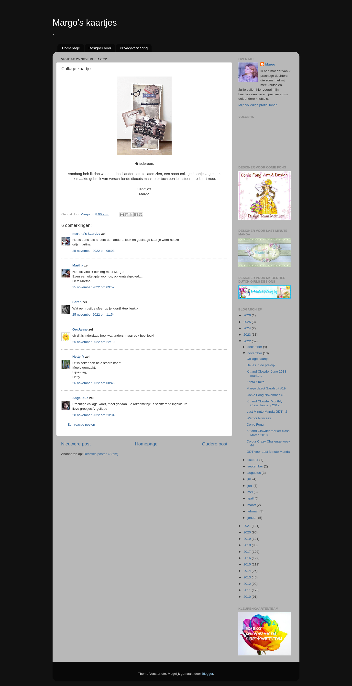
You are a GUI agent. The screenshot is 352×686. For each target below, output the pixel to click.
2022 (247, 341)
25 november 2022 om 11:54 (93, 314)
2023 (247, 334)
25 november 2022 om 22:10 (93, 342)
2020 (247, 532)
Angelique (80, 398)
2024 (247, 328)
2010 (247, 596)
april (250, 498)
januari (252, 518)
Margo (270, 64)
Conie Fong (255, 424)
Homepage (71, 48)
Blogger (207, 673)
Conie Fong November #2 (266, 395)
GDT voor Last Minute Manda (268, 452)
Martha (77, 265)
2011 (247, 590)
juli (249, 479)
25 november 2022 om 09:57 (93, 287)
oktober (253, 460)
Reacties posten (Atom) (101, 454)
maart (252, 505)
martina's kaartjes (86, 233)
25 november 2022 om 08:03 (93, 251)
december (255, 347)
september (255, 466)
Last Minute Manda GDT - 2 (267, 411)
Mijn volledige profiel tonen (257, 105)
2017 (247, 551)
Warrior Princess (259, 418)
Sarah (77, 302)
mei (250, 492)
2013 (247, 577)
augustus (254, 473)
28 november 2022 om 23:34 (93, 415)
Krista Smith (255, 382)
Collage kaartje (258, 359)
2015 (247, 564)
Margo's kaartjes (85, 23)
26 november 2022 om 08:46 (93, 383)
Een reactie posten (81, 424)
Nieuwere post (76, 443)
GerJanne (80, 329)
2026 (247, 315)
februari (253, 511)
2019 (247, 539)
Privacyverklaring (134, 48)
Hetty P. (78, 356)
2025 (247, 322)
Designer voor (99, 48)
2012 (247, 584)
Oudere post (214, 443)
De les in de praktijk (261, 365)
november (255, 353)
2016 (247, 558)
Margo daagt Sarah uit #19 (266, 388)
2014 (247, 571)
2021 (247, 526)
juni (250, 485)
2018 (247, 545)
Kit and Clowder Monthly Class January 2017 (264, 403)
